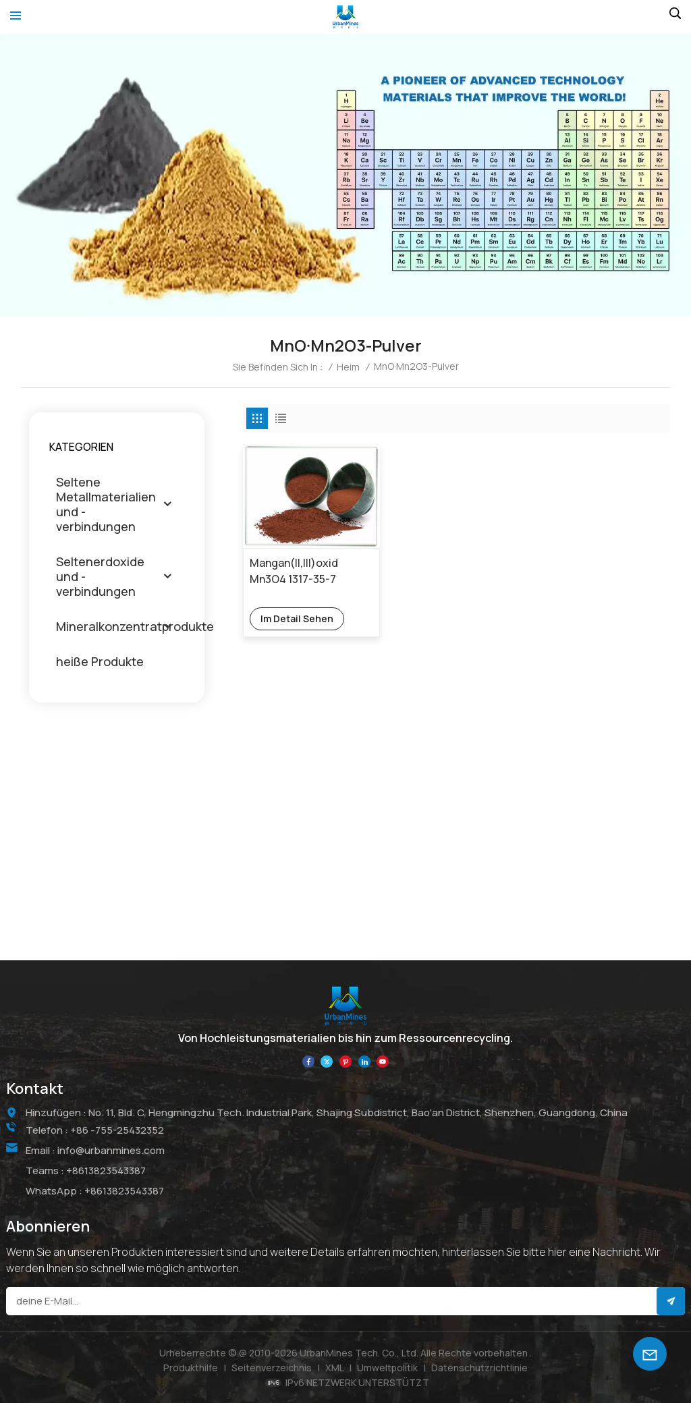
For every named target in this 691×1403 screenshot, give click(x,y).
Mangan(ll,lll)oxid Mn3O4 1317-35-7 (294, 570)
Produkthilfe (190, 1367)
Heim (348, 366)
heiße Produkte (100, 661)
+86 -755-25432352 (117, 1130)
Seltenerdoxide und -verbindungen (100, 576)
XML (334, 1367)
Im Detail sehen (296, 618)
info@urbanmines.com (111, 1150)
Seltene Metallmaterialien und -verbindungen (106, 504)
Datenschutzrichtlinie (479, 1367)
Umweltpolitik (387, 1367)
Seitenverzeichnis (271, 1367)
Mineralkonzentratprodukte (135, 626)
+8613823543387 (106, 1170)
